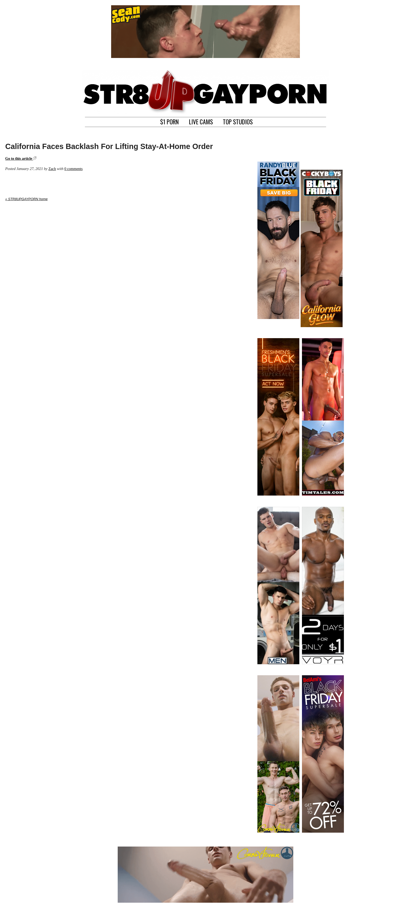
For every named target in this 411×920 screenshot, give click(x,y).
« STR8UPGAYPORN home (26, 199)
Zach (52, 169)
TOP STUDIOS (238, 121)
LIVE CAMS (201, 121)
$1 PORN (169, 121)
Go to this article (20, 158)
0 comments (73, 169)
